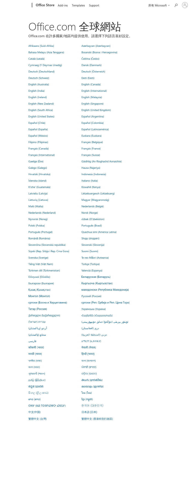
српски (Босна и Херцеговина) (47, 302)
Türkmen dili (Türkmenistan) (44, 270)
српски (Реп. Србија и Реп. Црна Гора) (105, 302)
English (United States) (41, 116)
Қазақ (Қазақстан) (39, 289)
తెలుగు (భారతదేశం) (91, 380)
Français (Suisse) (90, 155)
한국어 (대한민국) (92, 405)
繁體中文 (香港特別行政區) (97, 419)
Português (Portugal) (40, 232)
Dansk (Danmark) (91, 65)
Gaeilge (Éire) (35, 161)
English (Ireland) (37, 97)
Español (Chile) (36, 123)
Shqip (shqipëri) (90, 238)
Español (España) (38, 129)
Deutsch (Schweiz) (38, 78)
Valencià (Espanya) (91, 270)
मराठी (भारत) (35, 354)
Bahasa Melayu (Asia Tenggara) (46, 52)
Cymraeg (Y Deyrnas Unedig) (45, 65)
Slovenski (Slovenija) (92, 244)
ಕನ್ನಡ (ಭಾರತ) (35, 386)
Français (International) (41, 155)
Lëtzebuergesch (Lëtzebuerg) (98, 193)
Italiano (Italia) (89, 180)
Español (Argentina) (92, 116)
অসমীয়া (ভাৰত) (35, 360)
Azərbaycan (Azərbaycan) (95, 46)
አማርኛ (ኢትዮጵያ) (91, 341)
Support (94, 5)
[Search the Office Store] (175, 5)
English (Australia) (38, 84)
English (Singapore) (92, 103)
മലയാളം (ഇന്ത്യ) (92, 386)
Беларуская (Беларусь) (96, 277)
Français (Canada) (38, 148)
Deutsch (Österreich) (93, 71)
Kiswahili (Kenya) (90, 187)
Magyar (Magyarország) (95, 200)
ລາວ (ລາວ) (34, 399)
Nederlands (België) (92, 206)
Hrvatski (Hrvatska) (39, 174)
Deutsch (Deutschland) (41, 71)
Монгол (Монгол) (39, 296)
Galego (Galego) (37, 167)
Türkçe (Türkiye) (90, 264)
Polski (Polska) (36, 225)
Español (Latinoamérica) (95, 129)
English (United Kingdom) (96, 110)
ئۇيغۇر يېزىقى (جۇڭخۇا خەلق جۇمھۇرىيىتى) (104, 322)
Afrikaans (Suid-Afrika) (41, 46)
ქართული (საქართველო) (44, 315)
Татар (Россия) (37, 309)
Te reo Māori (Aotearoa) (95, 257)
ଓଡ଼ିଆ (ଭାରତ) (89, 373)
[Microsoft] (18, 5)
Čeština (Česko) (90, 58)
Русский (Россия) (91, 296)
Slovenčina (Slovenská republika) (47, 244)
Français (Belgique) (92, 142)
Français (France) (91, 148)
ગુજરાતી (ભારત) (36, 373)
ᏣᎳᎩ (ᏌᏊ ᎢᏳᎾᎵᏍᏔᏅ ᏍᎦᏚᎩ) (47, 405)
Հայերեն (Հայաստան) (97, 315)
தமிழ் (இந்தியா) (36, 380)
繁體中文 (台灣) (37, 419)
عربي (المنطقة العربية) (94, 334)
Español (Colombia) (92, 123)
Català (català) (36, 58)
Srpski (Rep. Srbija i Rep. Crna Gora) (48, 251)
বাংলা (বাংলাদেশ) (88, 360)
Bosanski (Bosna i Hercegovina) (99, 52)
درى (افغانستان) (90, 328)
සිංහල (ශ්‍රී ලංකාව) (38, 392)
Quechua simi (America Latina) (99, 232)
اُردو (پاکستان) (37, 328)
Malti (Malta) (35, 206)
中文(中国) (34, 412)
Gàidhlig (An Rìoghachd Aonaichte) (101, 161)
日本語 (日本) (89, 412)
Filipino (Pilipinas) (38, 142)
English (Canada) (91, 84)
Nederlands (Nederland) (42, 212)
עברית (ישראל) (36, 322)
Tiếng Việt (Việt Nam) (40, 264)
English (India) (36, 90)
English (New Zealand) (41, 103)
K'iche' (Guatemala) (39, 187)
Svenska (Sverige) (38, 257)
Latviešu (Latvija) (38, 193)
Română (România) (39, 238)
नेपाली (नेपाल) (88, 347)
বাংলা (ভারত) (34, 367)
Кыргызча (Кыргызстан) (97, 283)
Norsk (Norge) (89, 212)
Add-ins (63, 5)
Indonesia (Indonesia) (93, 174)
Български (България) (41, 283)
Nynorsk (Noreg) (38, 219)
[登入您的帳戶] (184, 5)
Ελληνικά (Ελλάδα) (39, 277)
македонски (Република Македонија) (105, 289)
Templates (78, 5)
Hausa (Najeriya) (90, 167)
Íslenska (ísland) (37, 180)
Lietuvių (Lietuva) (38, 200)
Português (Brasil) (91, 225)
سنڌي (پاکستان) (37, 334)
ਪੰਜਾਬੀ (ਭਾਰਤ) (88, 367)
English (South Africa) (40, 110)
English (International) (94, 90)
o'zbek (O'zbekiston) (92, 219)
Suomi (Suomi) (89, 251)
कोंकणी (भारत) (36, 347)
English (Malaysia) (91, 97)
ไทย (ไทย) (86, 392)
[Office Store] (45, 5)
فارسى (32, 341)
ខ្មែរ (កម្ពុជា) (87, 399)
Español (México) (38, 135)
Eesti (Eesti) (87, 78)
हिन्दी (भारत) (88, 354)
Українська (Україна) (93, 309)
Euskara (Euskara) (91, 135)
